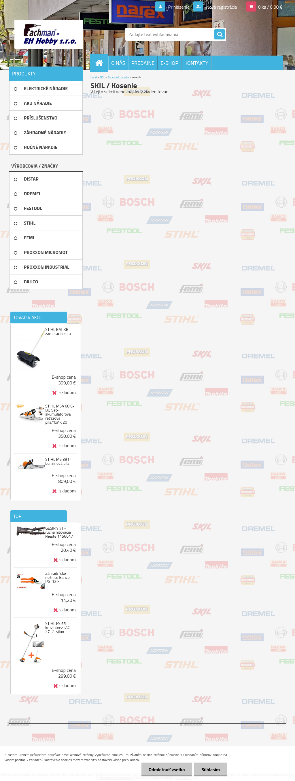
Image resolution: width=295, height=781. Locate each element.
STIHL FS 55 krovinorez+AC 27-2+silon (57, 627)
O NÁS (118, 63)
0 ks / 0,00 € (270, 6)
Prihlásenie (178, 6)
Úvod (93, 77)
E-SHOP (169, 63)
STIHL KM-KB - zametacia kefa (58, 331)
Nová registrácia (221, 6)
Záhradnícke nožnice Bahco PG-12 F (57, 577)
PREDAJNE (142, 63)
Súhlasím (210, 769)
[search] (219, 34)
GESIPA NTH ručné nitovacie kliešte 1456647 (59, 532)
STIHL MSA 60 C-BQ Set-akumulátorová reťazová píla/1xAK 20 (59, 414)
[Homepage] (101, 63)
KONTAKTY (196, 63)
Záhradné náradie (118, 77)
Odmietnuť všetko (166, 769)
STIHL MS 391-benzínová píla (58, 461)
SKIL (102, 77)
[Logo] (48, 34)
